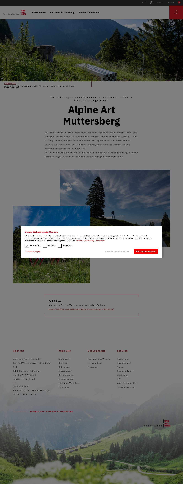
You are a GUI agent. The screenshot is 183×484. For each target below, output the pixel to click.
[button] (33, 251)
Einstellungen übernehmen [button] (117, 251)
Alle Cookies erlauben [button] (145, 251)
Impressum (100, 241)
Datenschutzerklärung (85, 241)
